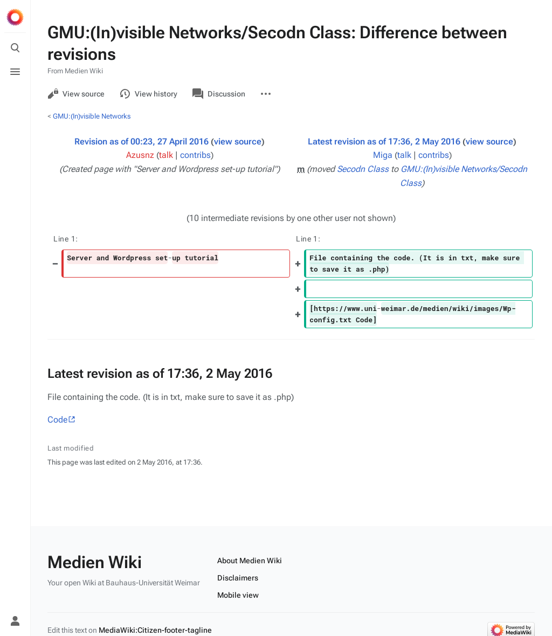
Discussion (218, 93)
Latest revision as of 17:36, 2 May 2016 (384, 141)
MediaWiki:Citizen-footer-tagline (155, 630)
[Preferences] (15, 597)
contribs (195, 155)
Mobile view (238, 595)
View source (76, 93)
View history (148, 93)
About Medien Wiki (249, 560)
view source (237, 141)
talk (166, 155)
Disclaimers (237, 577)
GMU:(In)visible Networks (91, 116)
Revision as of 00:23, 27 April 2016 (141, 141)
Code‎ (57, 419)
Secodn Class (363, 169)
